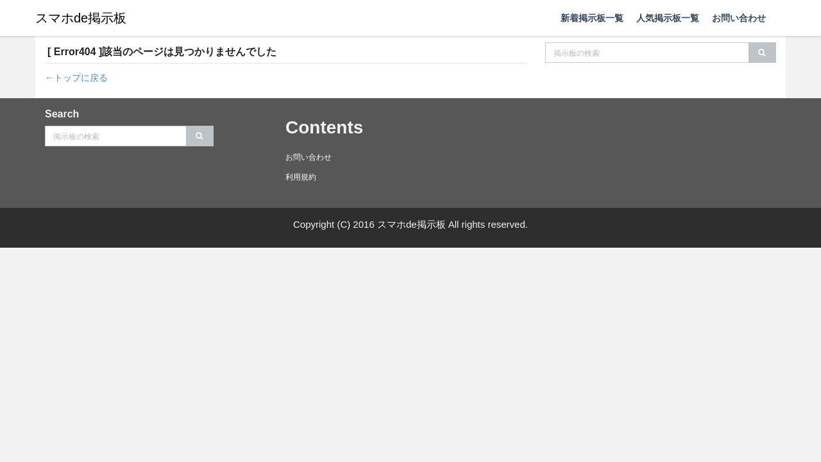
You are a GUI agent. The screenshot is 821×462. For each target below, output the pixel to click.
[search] (762, 52)
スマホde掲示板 (80, 18)
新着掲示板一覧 (592, 18)
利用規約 (300, 177)
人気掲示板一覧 (667, 18)
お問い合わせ (739, 18)
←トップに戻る (76, 78)
